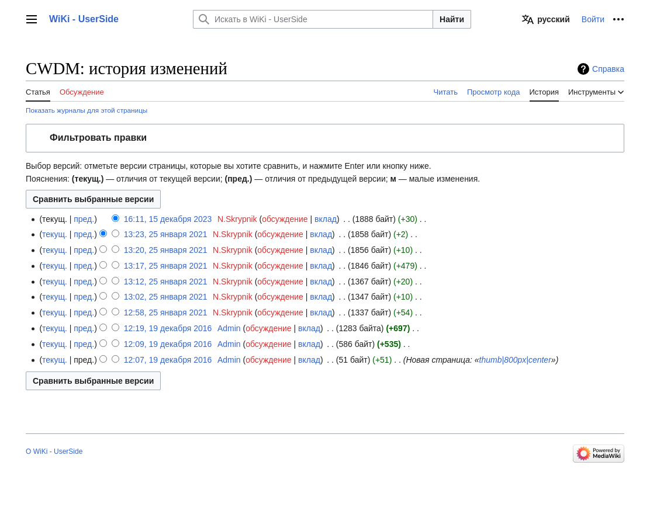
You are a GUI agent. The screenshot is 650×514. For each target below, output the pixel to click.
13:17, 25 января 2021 (166, 265)
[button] (325, 138)
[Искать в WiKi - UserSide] (313, 19)
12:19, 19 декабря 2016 (168, 328)
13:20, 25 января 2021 (166, 250)
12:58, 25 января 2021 (166, 312)
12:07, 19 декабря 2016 (168, 359)
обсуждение (284, 219)
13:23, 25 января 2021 (166, 234)
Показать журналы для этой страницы (86, 110)
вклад (325, 219)
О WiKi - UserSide (54, 451)
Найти (452, 19)
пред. (84, 219)
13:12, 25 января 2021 (166, 281)
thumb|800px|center (515, 359)
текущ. (54, 234)
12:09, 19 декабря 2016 (168, 344)
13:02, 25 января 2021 (166, 296)
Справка (608, 69)
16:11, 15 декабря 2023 (168, 219)
